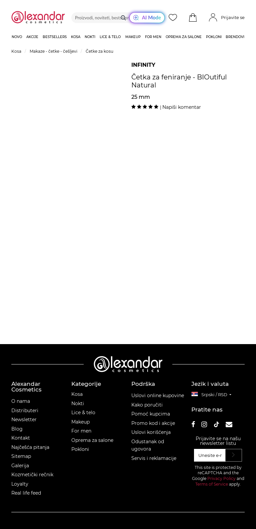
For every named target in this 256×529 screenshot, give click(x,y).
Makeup (80, 422)
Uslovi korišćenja (151, 432)
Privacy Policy (221, 478)
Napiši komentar (181, 107)
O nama (20, 401)
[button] (192, 17)
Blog (17, 429)
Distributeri (24, 411)
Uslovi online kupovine (157, 395)
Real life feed (26, 493)
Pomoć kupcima (150, 414)
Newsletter (24, 420)
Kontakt (20, 438)
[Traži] (123, 17)
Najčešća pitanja (30, 447)
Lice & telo (83, 413)
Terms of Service (211, 484)
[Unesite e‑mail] (210, 455)
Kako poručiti (147, 405)
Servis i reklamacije (153, 458)
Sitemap (21, 456)
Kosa (77, 394)
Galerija (20, 466)
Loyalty (19, 484)
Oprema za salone (92, 440)
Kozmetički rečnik (32, 475)
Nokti (77, 404)
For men (81, 431)
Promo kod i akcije (153, 423)
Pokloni (80, 449)
